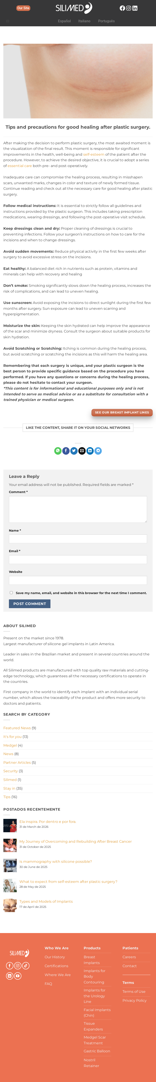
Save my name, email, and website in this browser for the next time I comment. (81, 593)
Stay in (9, 788)
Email (14, 551)
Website (15, 572)
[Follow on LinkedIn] (9, 976)
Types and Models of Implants (46, 901)
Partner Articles (17, 762)
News (8, 754)
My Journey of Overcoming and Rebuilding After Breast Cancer (75, 841)
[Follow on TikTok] (25, 965)
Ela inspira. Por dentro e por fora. (47, 822)
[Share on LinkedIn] (90, 451)
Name (15, 531)
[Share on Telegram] (98, 451)
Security (10, 771)
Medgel (10, 745)
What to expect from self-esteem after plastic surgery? (68, 882)
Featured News (17, 728)
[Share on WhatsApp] (58, 451)
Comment (18, 492)
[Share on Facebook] (66, 451)
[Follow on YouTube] (17, 976)
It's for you (12, 737)
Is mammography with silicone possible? (55, 861)
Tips (6, 797)
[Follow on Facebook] (9, 965)
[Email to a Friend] (82, 451)
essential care (20, 166)
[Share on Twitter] (74, 451)
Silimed (10, 780)
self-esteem (93, 154)
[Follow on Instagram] (17, 965)
